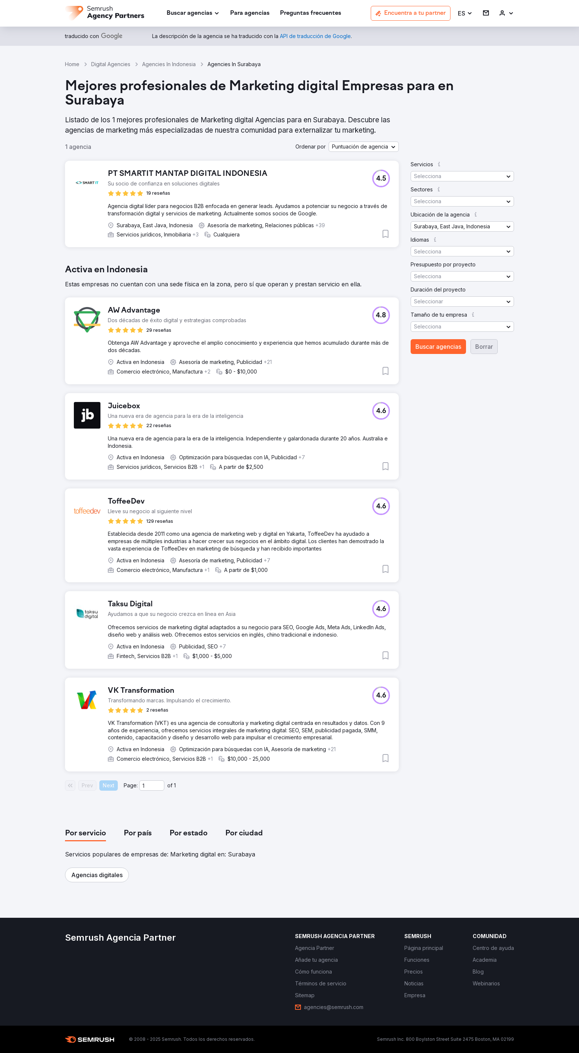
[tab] (85, 833)
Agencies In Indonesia (169, 64)
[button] (465, 13)
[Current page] (152, 785)
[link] (250, 13)
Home (72, 64)
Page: (131, 785)
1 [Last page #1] (175, 785)
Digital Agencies (110, 64)
